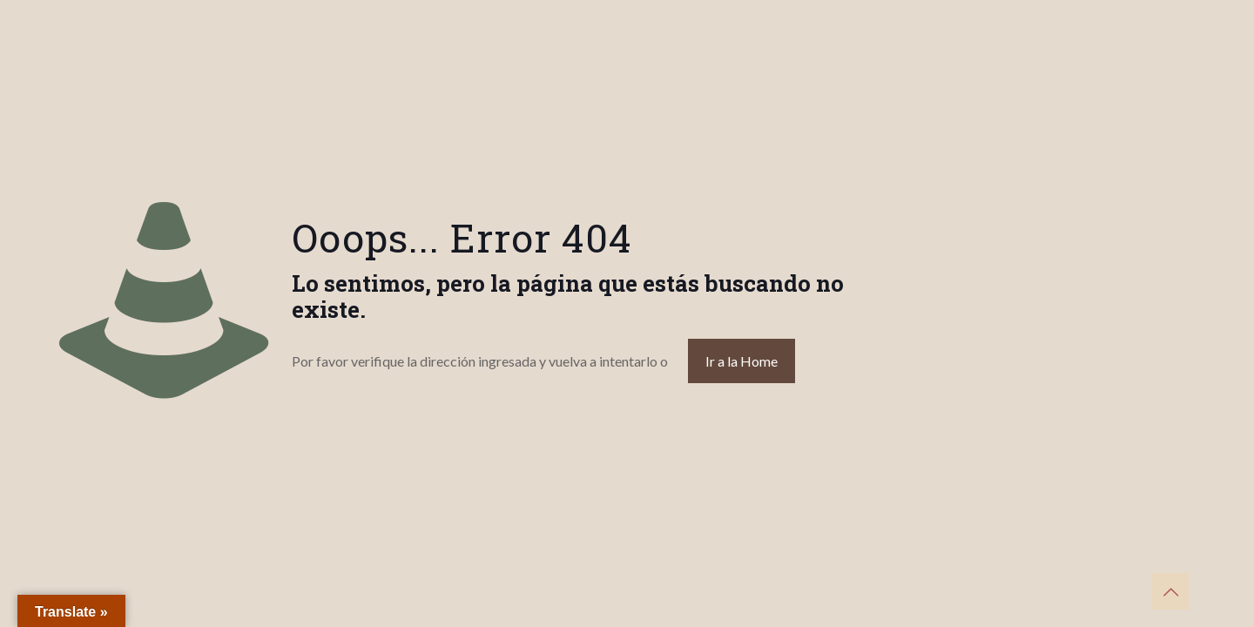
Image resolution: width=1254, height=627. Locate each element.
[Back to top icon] (1170, 591)
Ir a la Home (741, 361)
